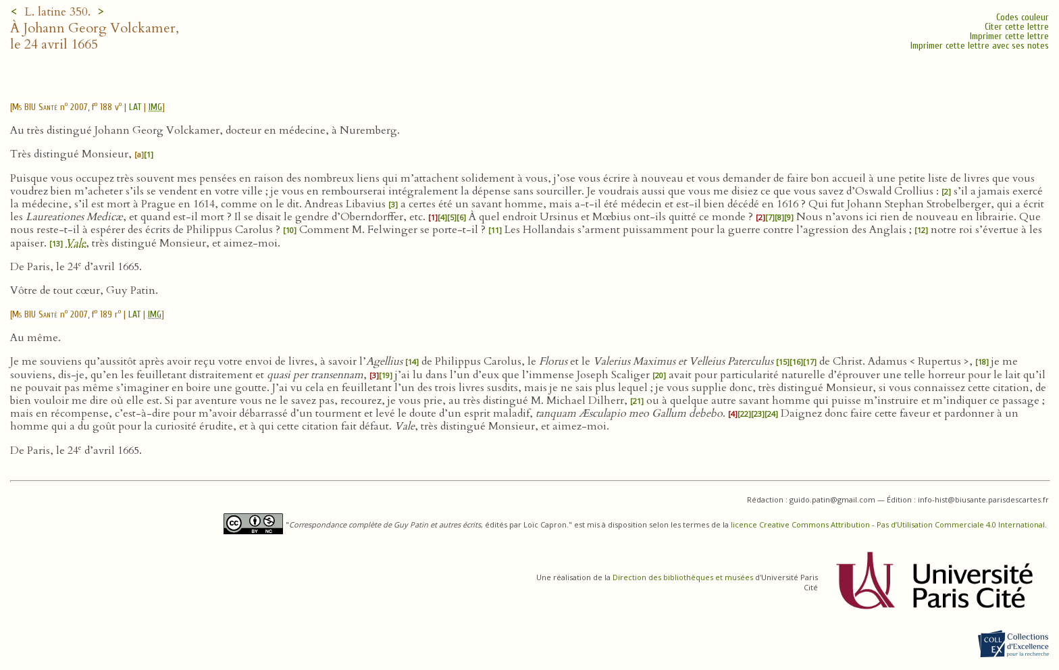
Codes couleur (1022, 17)
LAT (135, 107)
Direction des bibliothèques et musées (683, 577)
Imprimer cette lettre (1009, 36)
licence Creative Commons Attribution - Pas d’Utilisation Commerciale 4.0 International (888, 524)
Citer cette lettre (1017, 26)
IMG (155, 107)
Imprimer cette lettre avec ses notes (979, 45)
